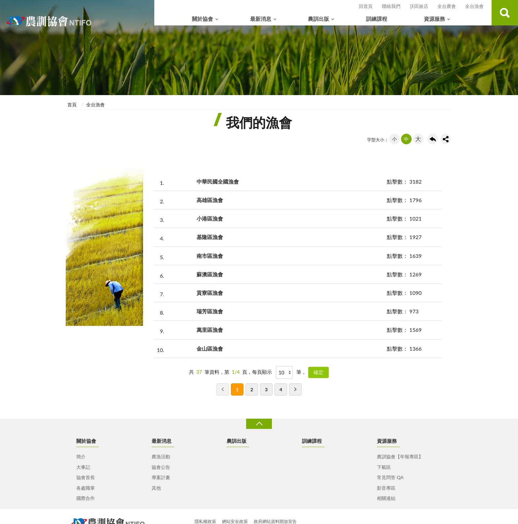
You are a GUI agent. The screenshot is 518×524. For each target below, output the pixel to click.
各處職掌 (85, 488)
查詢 (505, 12)
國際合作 (85, 498)
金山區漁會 (210, 348)
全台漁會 (474, 6)
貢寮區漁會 (210, 293)
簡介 (81, 456)
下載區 (384, 467)
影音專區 (386, 488)
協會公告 (161, 467)
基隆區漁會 (210, 237)
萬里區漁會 (210, 330)
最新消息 (260, 19)
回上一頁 (432, 139)
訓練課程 (376, 19)
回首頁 (366, 6)
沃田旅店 (419, 6)
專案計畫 (161, 477)
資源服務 (434, 19)
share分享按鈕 (445, 139)
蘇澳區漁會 (210, 274)
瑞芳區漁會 (210, 311)
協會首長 (85, 477)
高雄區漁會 (210, 200)
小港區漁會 (210, 218)
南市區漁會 (210, 256)
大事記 (83, 467)
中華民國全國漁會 (218, 181)
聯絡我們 (391, 6)
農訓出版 (318, 19)
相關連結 (386, 498)
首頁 (72, 104)
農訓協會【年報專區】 (400, 456)
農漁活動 (161, 456)
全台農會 (446, 6)
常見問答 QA (390, 477)
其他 (156, 488)
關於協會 (202, 19)
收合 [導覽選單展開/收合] (259, 424)
